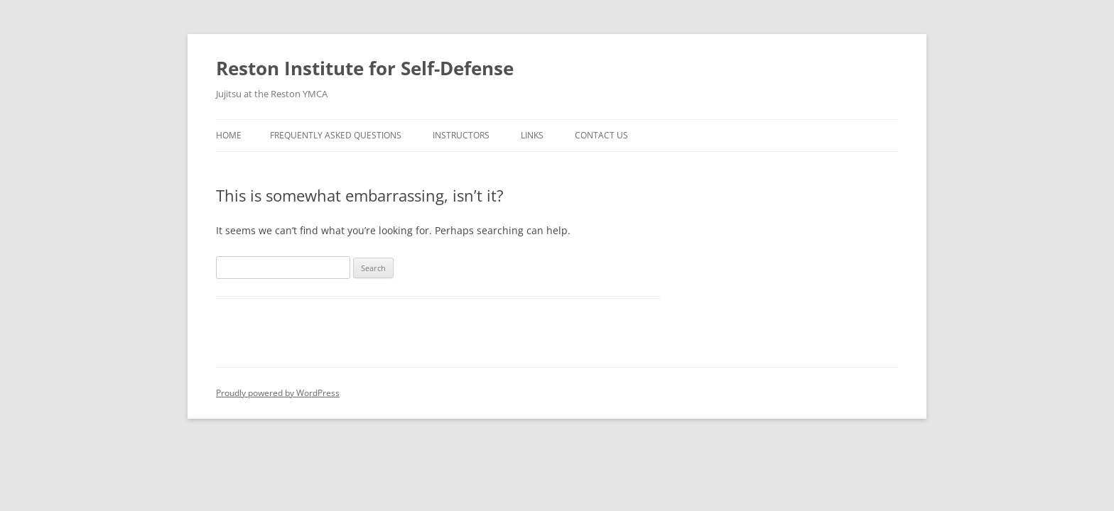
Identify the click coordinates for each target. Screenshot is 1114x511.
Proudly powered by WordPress (278, 393)
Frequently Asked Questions (335, 135)
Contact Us (601, 135)
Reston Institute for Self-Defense (365, 68)
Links (532, 135)
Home (229, 135)
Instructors (461, 135)
